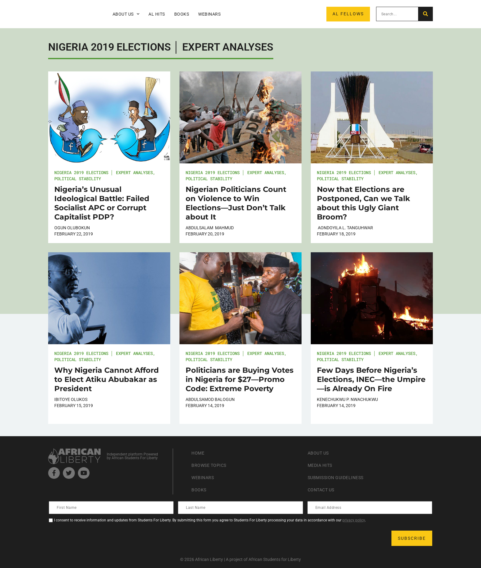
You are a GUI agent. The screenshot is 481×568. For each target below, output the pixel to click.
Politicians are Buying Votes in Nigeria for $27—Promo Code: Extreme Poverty (240, 379)
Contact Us (323, 490)
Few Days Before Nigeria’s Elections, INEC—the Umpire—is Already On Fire (371, 379)
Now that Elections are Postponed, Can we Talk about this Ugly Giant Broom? (363, 203)
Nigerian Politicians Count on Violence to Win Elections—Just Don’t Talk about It (236, 203)
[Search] (425, 14)
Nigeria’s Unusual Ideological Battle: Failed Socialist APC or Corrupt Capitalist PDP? (101, 203)
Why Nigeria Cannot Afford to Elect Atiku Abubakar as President (106, 379)
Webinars (209, 14)
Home (198, 453)
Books (181, 14)
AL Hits (156, 14)
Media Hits (322, 465)
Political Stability (77, 178)
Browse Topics (211, 465)
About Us (126, 14)
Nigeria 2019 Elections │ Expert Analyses (103, 172)
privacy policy (353, 520)
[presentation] (96, 538)
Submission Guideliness (339, 477)
